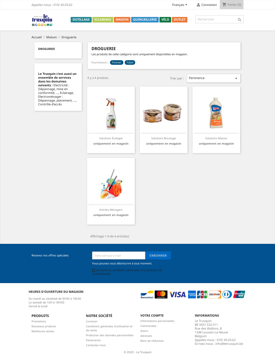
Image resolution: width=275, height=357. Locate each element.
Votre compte (152, 315)
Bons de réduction (152, 341)
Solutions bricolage (163, 138)
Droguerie (46, 49)
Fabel (130, 62)
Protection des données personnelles (109, 335)
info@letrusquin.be (229, 344)
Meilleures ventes (43, 331)
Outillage (81, 19)
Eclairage (102, 19)
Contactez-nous (96, 345)
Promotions (39, 321)
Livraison (91, 321)
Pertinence (214, 78)
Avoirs (144, 331)
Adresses (146, 336)
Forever (116, 62)
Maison (122, 19)
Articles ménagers (111, 209)
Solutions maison (216, 138)
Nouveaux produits (44, 326)
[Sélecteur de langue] (180, 5)
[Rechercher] (219, 19)
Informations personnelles (157, 321)
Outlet (179, 19)
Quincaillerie (145, 19)
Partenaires (93, 340)
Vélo (165, 19)
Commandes (148, 326)
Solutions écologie (111, 138)
